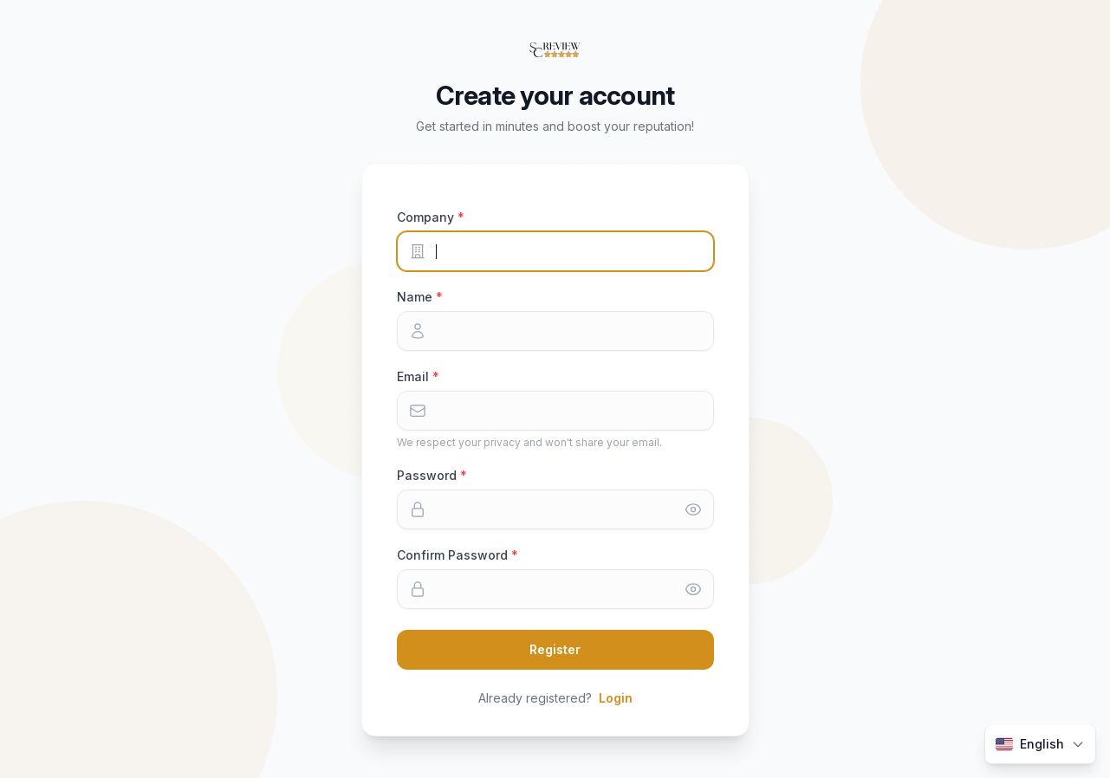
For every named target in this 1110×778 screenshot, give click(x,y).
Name (416, 296)
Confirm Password (454, 555)
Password (428, 475)
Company (427, 217)
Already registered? (555, 697)
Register (555, 649)
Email (414, 376)
